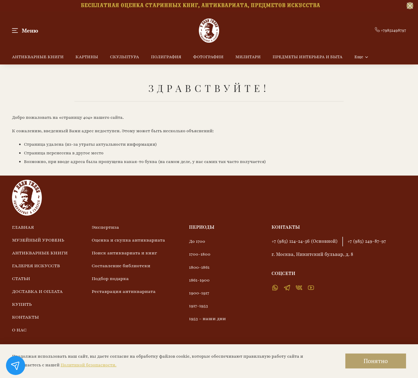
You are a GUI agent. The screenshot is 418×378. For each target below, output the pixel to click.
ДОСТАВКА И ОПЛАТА (37, 291)
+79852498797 (390, 30)
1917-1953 (198, 306)
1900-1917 (199, 293)
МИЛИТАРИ (248, 57)
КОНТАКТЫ (25, 317)
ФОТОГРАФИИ (208, 57)
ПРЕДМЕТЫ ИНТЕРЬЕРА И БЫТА (307, 57)
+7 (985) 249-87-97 (366, 241)
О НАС (19, 330)
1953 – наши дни (207, 319)
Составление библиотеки (120, 266)
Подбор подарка (110, 279)
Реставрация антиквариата (123, 291)
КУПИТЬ (22, 304)
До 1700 (197, 241)
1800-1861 (199, 267)
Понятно (376, 361)
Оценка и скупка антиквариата (128, 240)
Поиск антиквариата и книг (124, 253)
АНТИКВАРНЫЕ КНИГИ (38, 57)
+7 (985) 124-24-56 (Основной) (304, 241)
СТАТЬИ (21, 279)
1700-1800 (199, 254)
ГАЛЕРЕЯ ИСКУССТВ (36, 266)
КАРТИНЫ (86, 57)
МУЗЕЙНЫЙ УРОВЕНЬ (38, 240)
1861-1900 (199, 280)
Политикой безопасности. (88, 365)
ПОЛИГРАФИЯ (166, 57)
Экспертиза (105, 227)
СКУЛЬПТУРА (124, 57)
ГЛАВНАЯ (23, 227)
